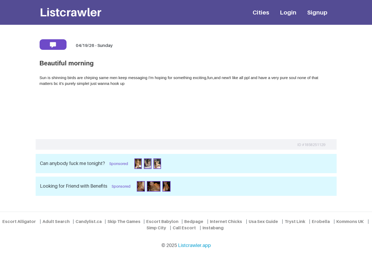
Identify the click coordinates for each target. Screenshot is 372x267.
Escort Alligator (19, 221)
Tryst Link (295, 221)
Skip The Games (123, 221)
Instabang (213, 227)
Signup (317, 12)
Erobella (321, 221)
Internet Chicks (226, 221)
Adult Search (56, 221)
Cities (261, 12)
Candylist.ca (89, 221)
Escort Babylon (162, 221)
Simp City (156, 227)
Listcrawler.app (194, 245)
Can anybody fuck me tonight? (72, 163)
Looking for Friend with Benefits (73, 186)
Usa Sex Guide (263, 221)
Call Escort (184, 227)
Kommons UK (350, 221)
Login (288, 12)
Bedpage (193, 221)
